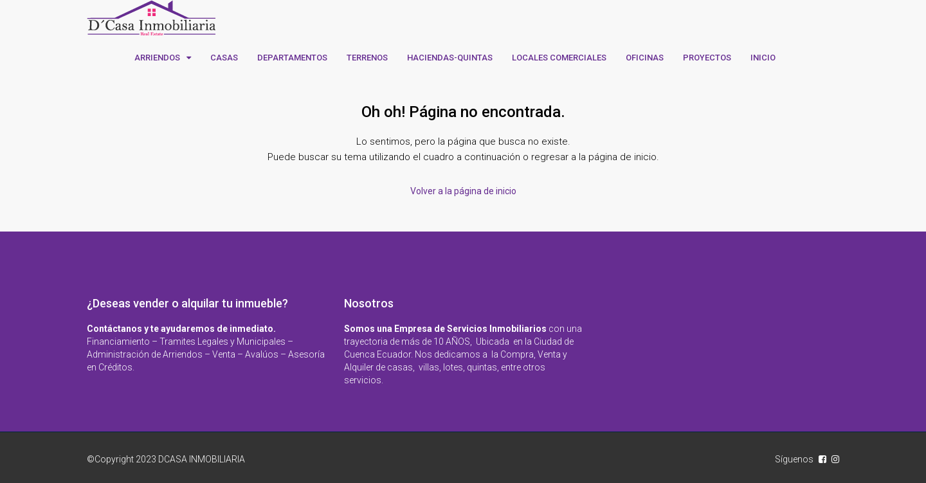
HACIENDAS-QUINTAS (450, 57)
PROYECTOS (707, 57)
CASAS (224, 57)
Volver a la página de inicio (463, 191)
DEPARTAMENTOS (292, 57)
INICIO (763, 57)
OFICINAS (645, 57)
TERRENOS (367, 57)
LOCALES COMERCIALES (559, 57)
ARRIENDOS (157, 57)
